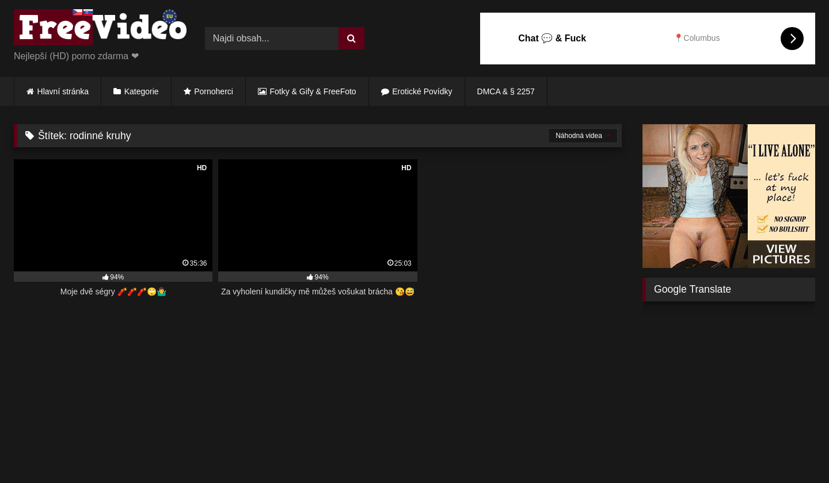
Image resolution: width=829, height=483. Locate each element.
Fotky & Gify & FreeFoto (313, 91)
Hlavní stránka (63, 91)
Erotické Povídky (422, 91)
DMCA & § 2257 (506, 91)
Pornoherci (213, 91)
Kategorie (141, 91)
